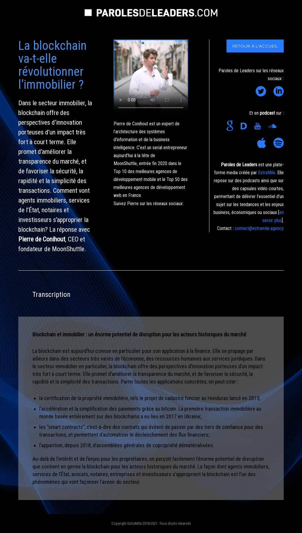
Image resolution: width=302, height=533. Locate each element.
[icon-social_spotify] (278, 143)
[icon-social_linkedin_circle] (278, 91)
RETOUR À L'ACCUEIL (255, 46)
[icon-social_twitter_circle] (262, 91)
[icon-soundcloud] (273, 126)
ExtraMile (266, 172)
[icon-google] (231, 126)
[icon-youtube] (259, 126)
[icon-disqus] (245, 126)
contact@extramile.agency (259, 228)
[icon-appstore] (263, 143)
